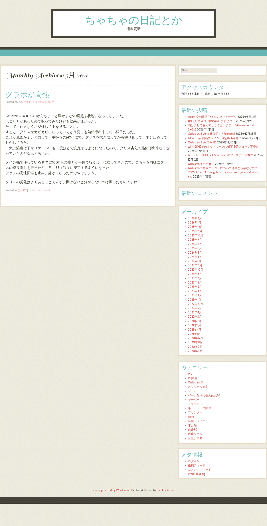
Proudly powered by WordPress (110, 490)
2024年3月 (195, 257)
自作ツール (195, 433)
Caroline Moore (166, 490)
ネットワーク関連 (199, 408)
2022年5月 (195, 308)
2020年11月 (195, 342)
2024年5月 (195, 252)
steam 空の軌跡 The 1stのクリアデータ (212, 116)
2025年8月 (195, 244)
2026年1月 (194, 222)
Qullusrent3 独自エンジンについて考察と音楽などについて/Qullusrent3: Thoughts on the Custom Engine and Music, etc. (224, 172)
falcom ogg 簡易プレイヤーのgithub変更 (213, 138)
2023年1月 (194, 299)
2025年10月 (195, 235)
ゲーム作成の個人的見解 (204, 395)
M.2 (190, 374)
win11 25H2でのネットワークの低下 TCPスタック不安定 (223, 146)
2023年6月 (195, 282)
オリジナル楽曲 (198, 386)
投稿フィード (196, 465)
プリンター (195, 412)
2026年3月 (195, 218)
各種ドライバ (196, 421)
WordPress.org (196, 474)
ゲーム (192, 391)
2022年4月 (195, 312)
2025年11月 (195, 231)
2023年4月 (195, 291)
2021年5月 (194, 325)
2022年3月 (195, 316)
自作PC (21, 190)
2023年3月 (195, 295)
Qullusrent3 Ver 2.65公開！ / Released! (211, 133)
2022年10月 (195, 304)
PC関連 (192, 378)
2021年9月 (194, 321)
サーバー (194, 399)
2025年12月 (195, 226)
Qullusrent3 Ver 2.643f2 (202, 142)
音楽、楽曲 (195, 438)
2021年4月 (194, 329)
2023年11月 (195, 265)
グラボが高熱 (27, 95)
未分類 (192, 425)
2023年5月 (195, 286)
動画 (191, 416)
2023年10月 (195, 269)
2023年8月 (195, 273)
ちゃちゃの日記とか (133, 21)
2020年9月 (195, 346)
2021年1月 (194, 333)
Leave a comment (39, 190)
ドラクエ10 (195, 404)
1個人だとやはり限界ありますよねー (211, 121)
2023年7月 (195, 278)
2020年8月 (195, 351)
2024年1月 (194, 261)
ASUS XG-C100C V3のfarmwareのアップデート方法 (220, 155)
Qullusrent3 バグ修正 (201, 164)
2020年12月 (195, 338)
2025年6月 (195, 248)
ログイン (194, 461)
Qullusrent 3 (195, 382)
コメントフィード (199, 469)
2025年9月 (195, 239)
